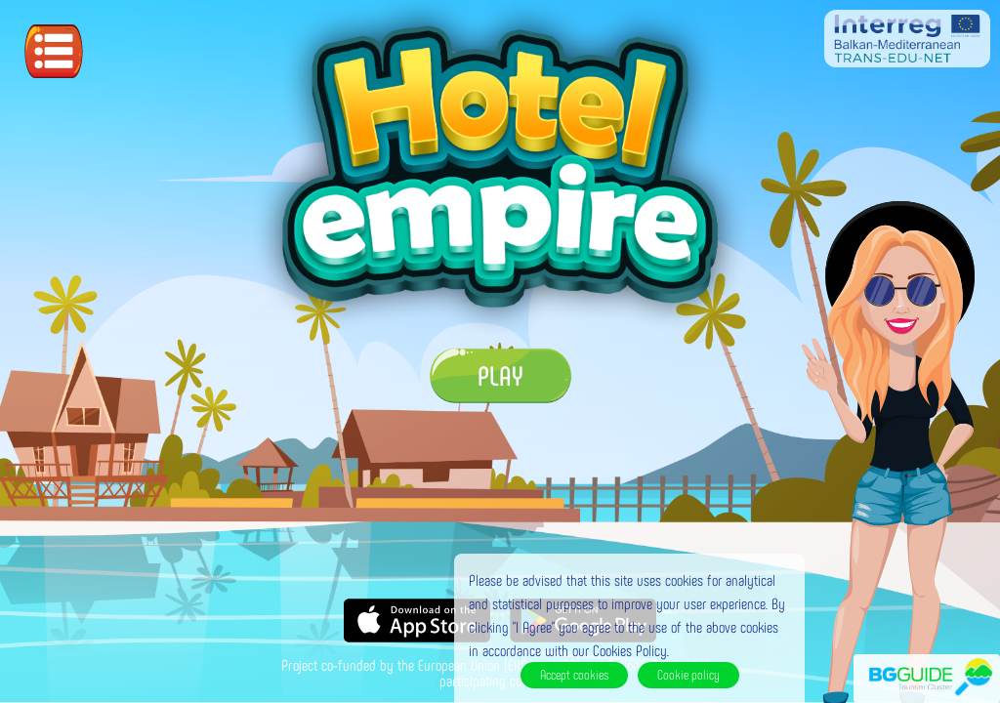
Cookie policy (688, 674)
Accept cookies (574, 674)
